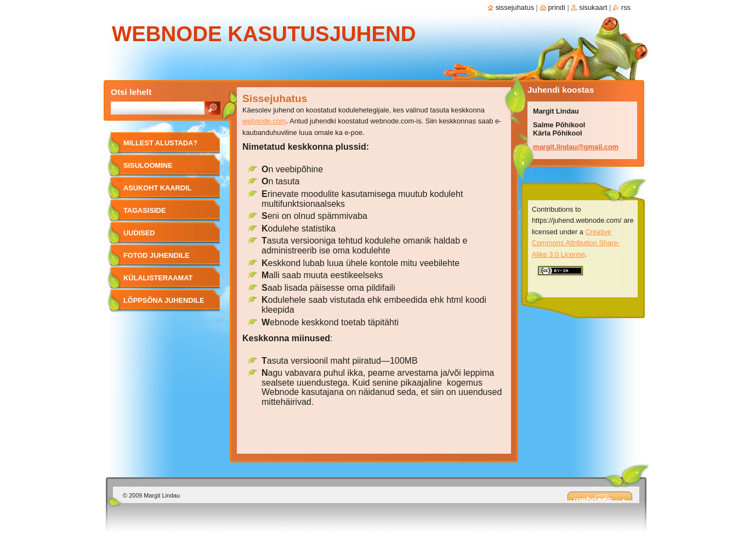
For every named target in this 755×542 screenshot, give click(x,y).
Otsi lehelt (131, 92)
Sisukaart (593, 7)
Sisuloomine (148, 165)
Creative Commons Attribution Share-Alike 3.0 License (576, 243)
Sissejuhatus (515, 7)
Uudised (139, 233)
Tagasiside (144, 210)
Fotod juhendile (156, 255)
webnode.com (264, 121)
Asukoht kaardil (157, 188)
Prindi (556, 7)
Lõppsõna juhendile (163, 300)
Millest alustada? (160, 143)
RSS (626, 7)
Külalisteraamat (157, 278)
